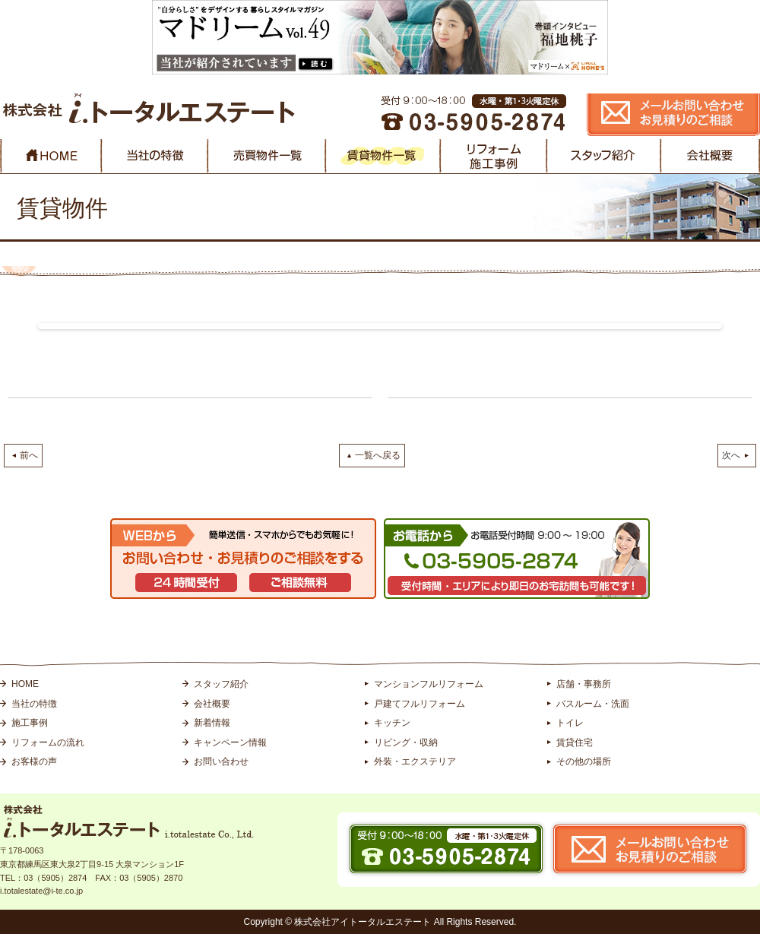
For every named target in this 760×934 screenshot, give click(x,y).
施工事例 (29, 722)
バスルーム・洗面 (592, 703)
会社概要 (212, 703)
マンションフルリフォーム (428, 684)
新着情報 (212, 722)
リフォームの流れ (47, 742)
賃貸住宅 (574, 742)
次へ (731, 455)
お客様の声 (34, 761)
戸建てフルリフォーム (419, 703)
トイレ (570, 722)
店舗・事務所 (583, 684)
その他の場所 (583, 761)
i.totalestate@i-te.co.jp (41, 890)
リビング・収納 (406, 742)
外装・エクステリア (415, 761)
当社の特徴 (34, 703)
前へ (29, 455)
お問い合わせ (221, 761)
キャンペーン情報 (230, 742)
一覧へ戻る (378, 455)
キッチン (392, 722)
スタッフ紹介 (221, 684)
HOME (25, 684)
